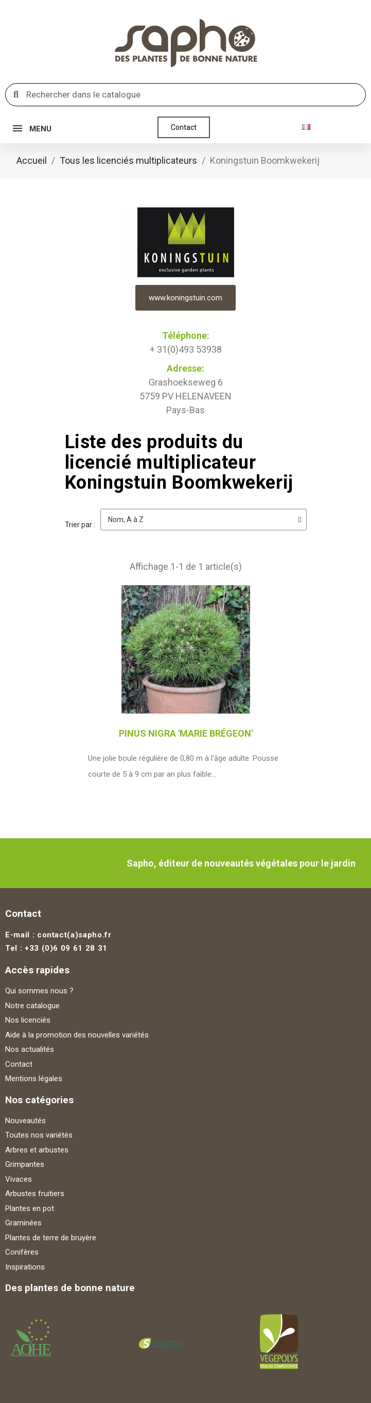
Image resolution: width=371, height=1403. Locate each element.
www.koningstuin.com (185, 297)
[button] (183, 127)
